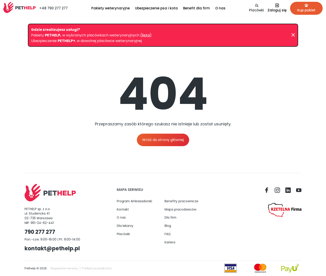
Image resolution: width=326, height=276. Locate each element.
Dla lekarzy (125, 225)
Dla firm (170, 217)
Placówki (123, 234)
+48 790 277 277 (53, 8)
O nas (121, 217)
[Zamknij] (293, 35)
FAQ (168, 234)
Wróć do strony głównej (163, 139)
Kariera (170, 242)
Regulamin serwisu (64, 268)
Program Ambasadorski (134, 201)
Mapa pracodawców (180, 209)
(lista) (146, 35)
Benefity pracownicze (181, 201)
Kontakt (123, 209)
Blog (168, 225)
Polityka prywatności (97, 268)
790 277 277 (40, 232)
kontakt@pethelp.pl (52, 248)
